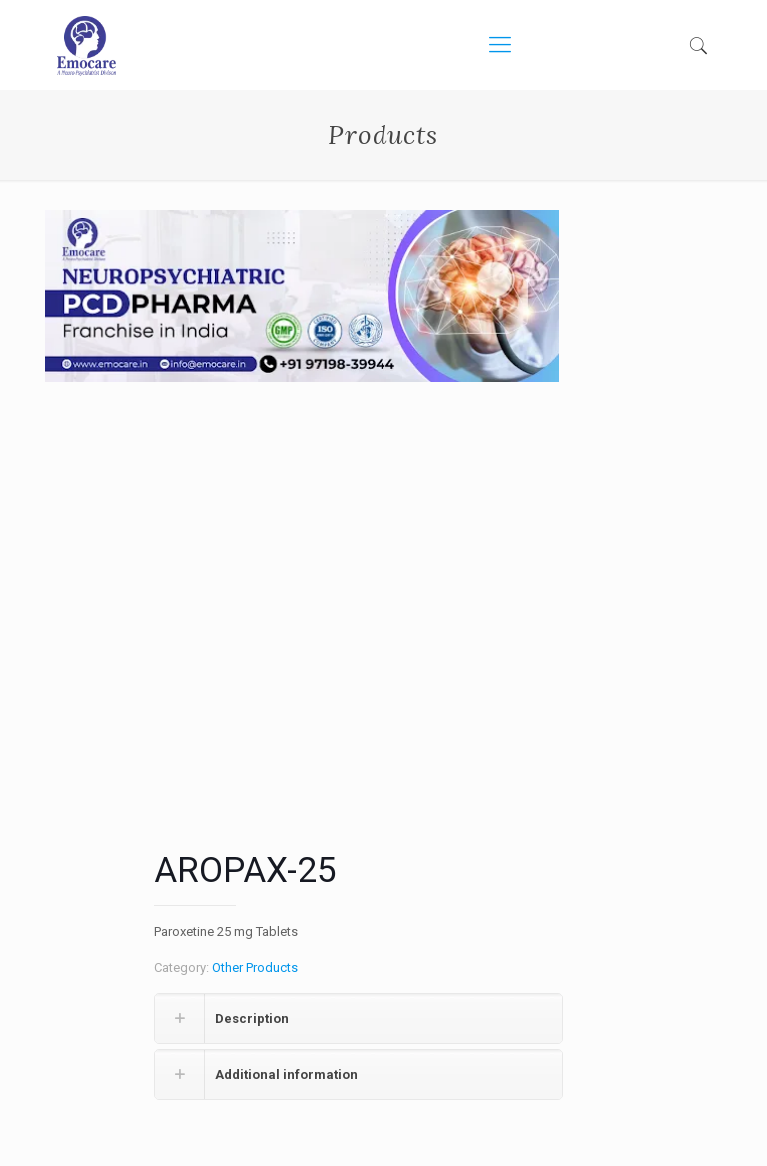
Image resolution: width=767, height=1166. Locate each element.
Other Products (255, 967)
